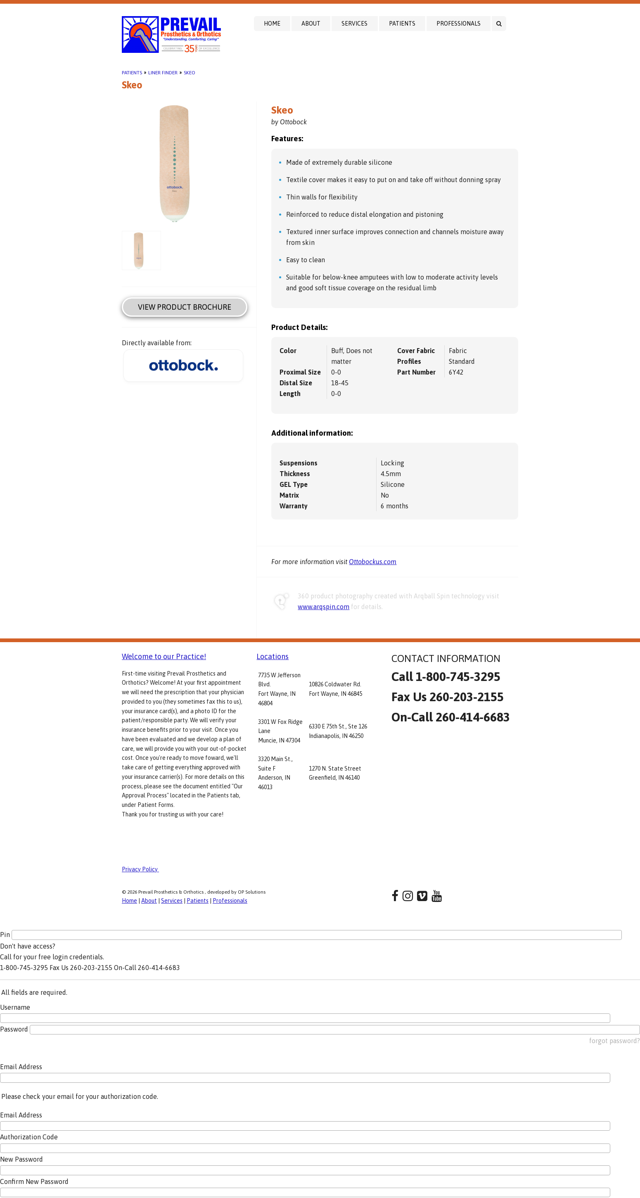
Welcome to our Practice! (164, 656)
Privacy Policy (140, 869)
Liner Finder (163, 73)
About (310, 23)
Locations (272, 656)
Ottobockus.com (372, 561)
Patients (402, 23)
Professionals (458, 23)
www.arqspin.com (323, 606)
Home (272, 23)
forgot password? (614, 1040)
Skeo (189, 73)
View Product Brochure (184, 307)
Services (354, 23)
